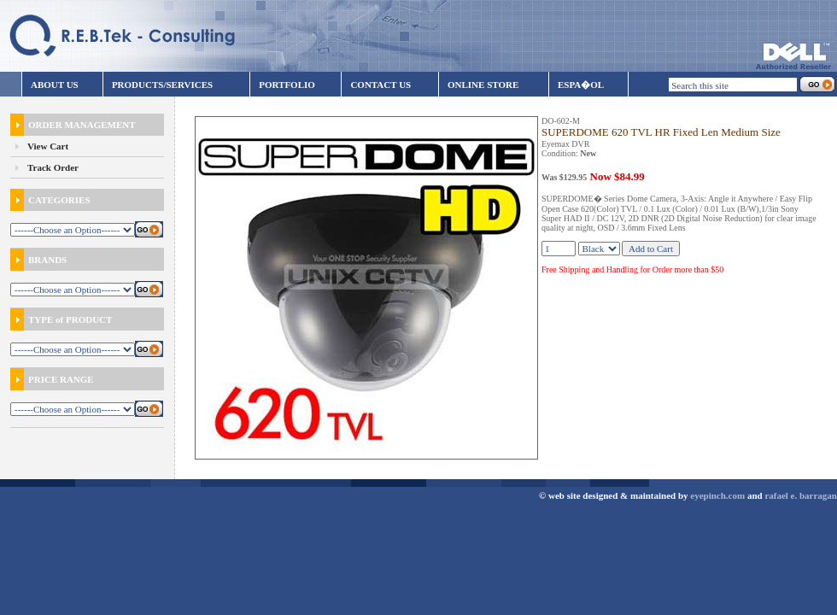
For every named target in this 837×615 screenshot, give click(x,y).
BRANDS (38, 260)
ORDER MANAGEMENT (73, 125)
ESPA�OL (581, 84)
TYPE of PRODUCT (61, 319)
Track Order (53, 167)
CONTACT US (380, 84)
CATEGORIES (50, 200)
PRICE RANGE (52, 379)
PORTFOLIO (287, 84)
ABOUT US (55, 84)
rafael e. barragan (800, 495)
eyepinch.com (717, 495)
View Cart (47, 146)
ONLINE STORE (483, 84)
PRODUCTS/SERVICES (162, 84)
